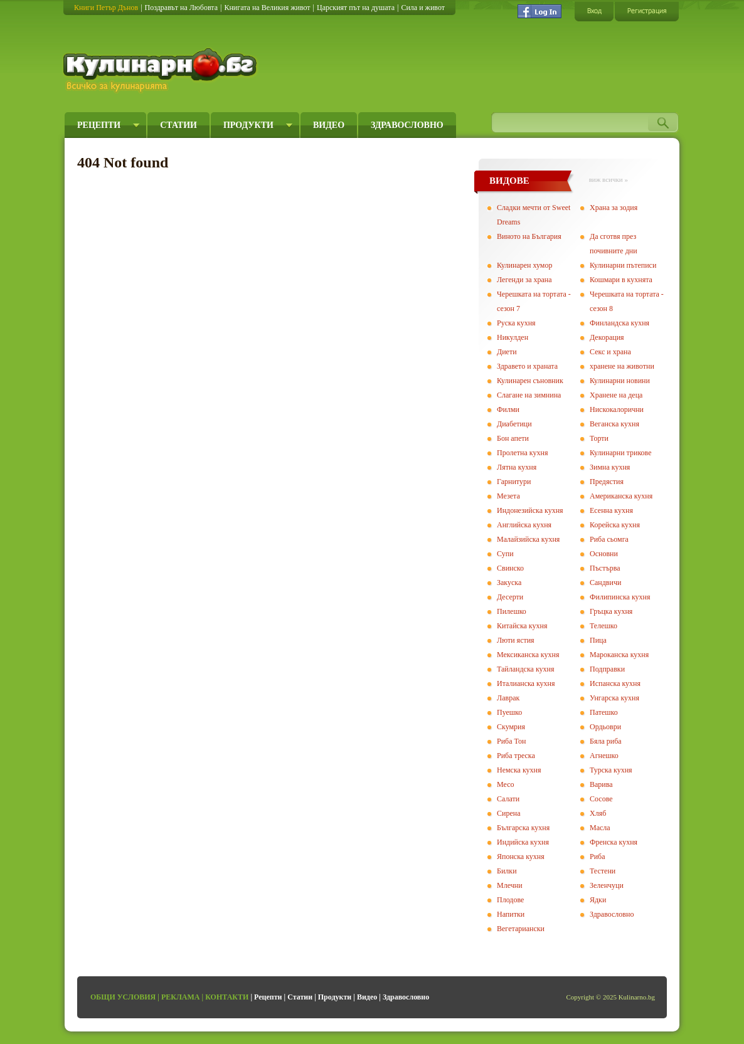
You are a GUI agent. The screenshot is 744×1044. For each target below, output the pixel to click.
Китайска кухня (522, 625)
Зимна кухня (610, 467)
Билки (507, 871)
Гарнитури (514, 481)
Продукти (248, 125)
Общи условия (123, 997)
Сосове (601, 798)
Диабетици (514, 423)
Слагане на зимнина (529, 395)
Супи (505, 553)
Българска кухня (523, 827)
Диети (507, 351)
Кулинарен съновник (530, 380)
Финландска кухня (619, 323)
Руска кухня (516, 323)
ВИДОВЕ (509, 181)
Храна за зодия (613, 207)
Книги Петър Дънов (106, 7)
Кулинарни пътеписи (623, 265)
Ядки (598, 899)
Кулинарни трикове (621, 452)
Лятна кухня (516, 467)
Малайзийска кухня (528, 539)
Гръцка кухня (611, 611)
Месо (505, 784)
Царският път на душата (356, 7)
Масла (600, 827)
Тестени (602, 871)
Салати (508, 798)
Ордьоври (605, 726)
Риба (597, 856)
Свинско (510, 568)
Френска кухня (613, 842)
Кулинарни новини (620, 380)
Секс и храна (610, 351)
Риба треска (516, 755)
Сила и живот (423, 7)
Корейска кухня (615, 524)
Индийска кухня (523, 842)
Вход (594, 11)
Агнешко (604, 755)
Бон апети (513, 438)
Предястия (607, 481)
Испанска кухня (615, 683)
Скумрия (511, 726)
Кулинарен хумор (524, 265)
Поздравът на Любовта (181, 7)
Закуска (509, 582)
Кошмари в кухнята (621, 279)
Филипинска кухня (620, 597)
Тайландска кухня (526, 669)
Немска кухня (519, 770)
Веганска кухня (614, 423)
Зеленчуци (607, 885)
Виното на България (529, 236)
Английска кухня (524, 524)
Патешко (604, 712)
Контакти (226, 997)
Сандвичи (605, 582)
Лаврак (508, 697)
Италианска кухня (526, 683)
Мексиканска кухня (528, 654)
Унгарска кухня (614, 697)
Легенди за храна (524, 279)
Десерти (510, 597)
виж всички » (608, 179)
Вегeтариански (521, 928)
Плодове (510, 899)
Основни (604, 553)
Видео (328, 125)
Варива (601, 784)
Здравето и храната (527, 366)
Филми (508, 409)
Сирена (509, 813)
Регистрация (647, 11)
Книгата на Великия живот (267, 7)
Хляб (598, 813)
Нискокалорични (617, 409)
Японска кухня (521, 856)
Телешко (603, 625)
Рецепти (98, 125)
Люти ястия (515, 640)
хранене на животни (622, 366)
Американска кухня (621, 496)
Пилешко (511, 611)
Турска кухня (611, 770)
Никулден (512, 337)
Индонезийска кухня (530, 510)
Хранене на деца (616, 395)
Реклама (180, 997)
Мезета (508, 496)
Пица (598, 640)
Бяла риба (606, 741)
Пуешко (509, 712)
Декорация (607, 337)
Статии (178, 125)
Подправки (607, 669)
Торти (599, 438)
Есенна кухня (611, 510)
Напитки (510, 914)
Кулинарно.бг (161, 70)
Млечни (510, 885)
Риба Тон (511, 741)
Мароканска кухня (619, 654)
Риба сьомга (609, 539)
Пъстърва (605, 568)
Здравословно (407, 125)
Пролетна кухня (522, 452)
